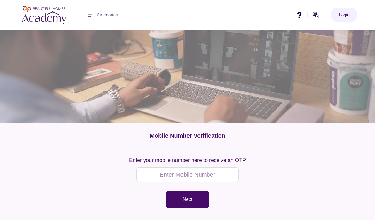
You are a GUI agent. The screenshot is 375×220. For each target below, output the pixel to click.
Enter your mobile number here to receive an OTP (187, 160)
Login (344, 14)
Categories (103, 14)
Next (187, 199)
